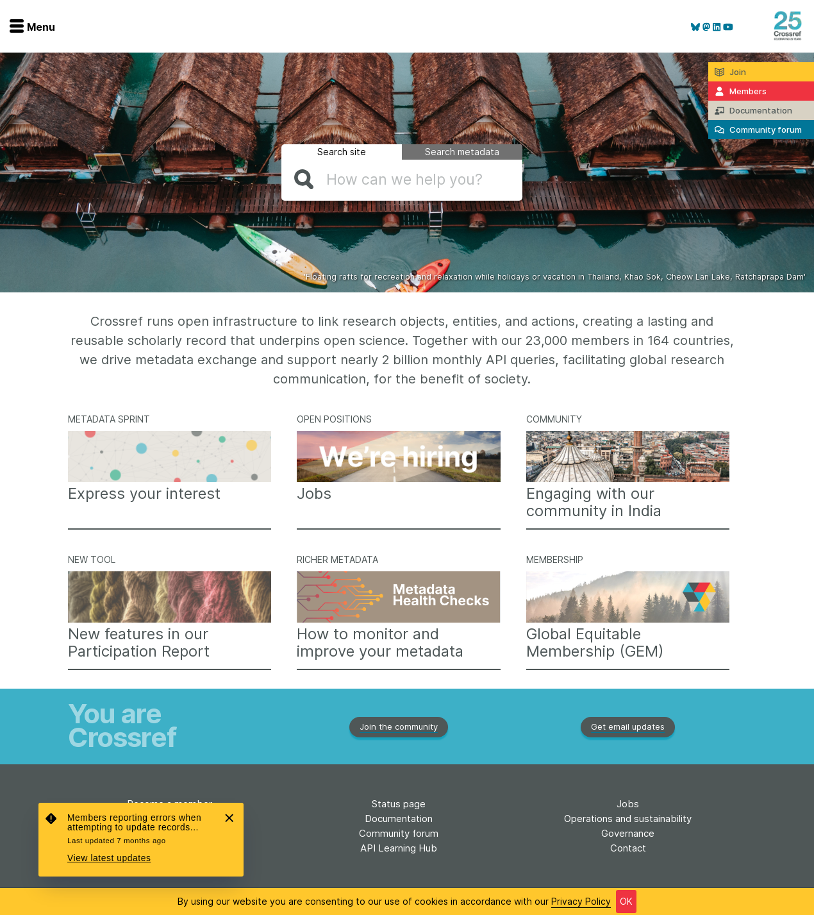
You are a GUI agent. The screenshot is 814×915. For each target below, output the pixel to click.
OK (626, 901)
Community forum (398, 833)
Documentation (399, 818)
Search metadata (462, 151)
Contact (628, 848)
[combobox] (401, 179)
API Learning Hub (398, 848)
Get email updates (628, 726)
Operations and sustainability (628, 818)
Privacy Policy (581, 901)
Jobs (628, 804)
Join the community (399, 726)
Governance (627, 833)
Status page (399, 804)
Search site (341, 151)
